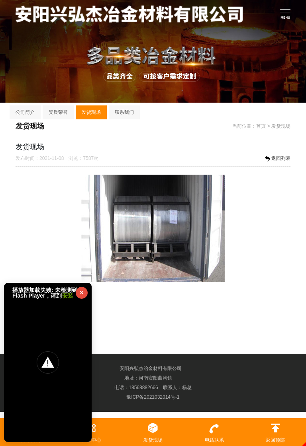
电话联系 (214, 430)
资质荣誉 (58, 112)
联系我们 (124, 112)
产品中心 (92, 430)
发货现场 (91, 112)
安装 (67, 295)
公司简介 (25, 112)
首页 (261, 126)
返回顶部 (275, 430)
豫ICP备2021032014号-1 (152, 397)
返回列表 (276, 159)
